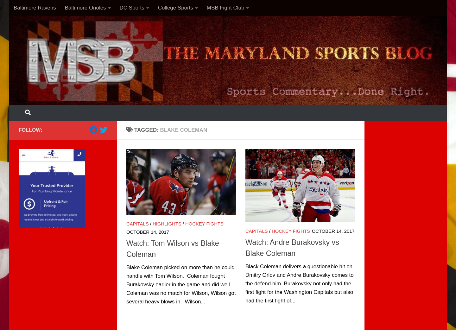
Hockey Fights (204, 223)
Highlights (167, 223)
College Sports (175, 8)
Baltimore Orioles (85, 8)
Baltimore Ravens (35, 8)
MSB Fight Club (225, 8)
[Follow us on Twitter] (103, 130)
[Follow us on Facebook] (93, 130)
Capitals (137, 223)
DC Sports (132, 8)
